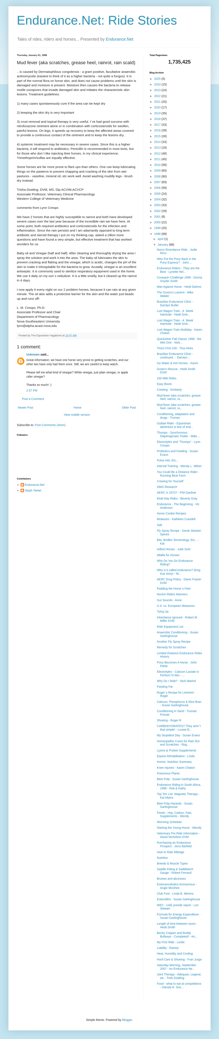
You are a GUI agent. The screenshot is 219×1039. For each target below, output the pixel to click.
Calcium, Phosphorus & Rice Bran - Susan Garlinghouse (179, 703)
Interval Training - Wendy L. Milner (179, 466)
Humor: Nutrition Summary (174, 761)
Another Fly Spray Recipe (174, 641)
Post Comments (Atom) (50, 425)
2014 (158, 142)
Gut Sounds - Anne (169, 600)
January (163, 244)
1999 (158, 228)
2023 (158, 90)
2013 (158, 147)
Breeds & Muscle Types (172, 863)
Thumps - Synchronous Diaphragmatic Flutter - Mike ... (178, 434)
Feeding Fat (165, 686)
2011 (158, 159)
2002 (158, 211)
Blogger (127, 1020)
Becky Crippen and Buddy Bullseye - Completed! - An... (177, 934)
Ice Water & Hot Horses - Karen (177, 363)
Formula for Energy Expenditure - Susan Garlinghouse (178, 916)
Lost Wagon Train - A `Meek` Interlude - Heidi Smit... (175, 312)
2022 (158, 96)
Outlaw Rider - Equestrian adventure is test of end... (175, 425)
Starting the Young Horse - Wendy (179, 827)
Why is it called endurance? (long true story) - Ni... (178, 571)
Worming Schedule (169, 822)
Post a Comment (33, 399)
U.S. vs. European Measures (176, 605)
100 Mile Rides (166, 378)
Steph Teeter (33, 490)
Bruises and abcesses (171, 878)
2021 (158, 101)
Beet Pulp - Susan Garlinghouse (178, 779)
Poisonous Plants (168, 773)
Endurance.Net (119, 39)
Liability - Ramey (168, 948)
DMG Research (167, 487)
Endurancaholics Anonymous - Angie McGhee (177, 886)
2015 (158, 136)
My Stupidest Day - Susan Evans (178, 735)
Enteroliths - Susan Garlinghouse (178, 899)
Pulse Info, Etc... (167, 460)
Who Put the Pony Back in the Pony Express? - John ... (176, 260)
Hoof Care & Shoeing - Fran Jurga (179, 959)
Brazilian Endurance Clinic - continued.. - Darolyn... (175, 355)
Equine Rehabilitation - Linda (176, 756)
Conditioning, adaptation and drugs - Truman (175, 415)
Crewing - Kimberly (169, 389)
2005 (158, 193)
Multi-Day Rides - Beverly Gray (177, 498)
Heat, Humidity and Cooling (175, 953)
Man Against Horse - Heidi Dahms (179, 286)
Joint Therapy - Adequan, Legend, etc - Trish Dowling (179, 976)
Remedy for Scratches (171, 647)
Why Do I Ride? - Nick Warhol (176, 681)
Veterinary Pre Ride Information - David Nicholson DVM (178, 835)
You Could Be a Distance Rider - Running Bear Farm (178, 473)
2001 (158, 216)
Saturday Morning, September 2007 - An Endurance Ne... (176, 966)
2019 (158, 113)
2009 (158, 170)
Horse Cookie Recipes (171, 513)
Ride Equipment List (170, 626)
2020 (158, 107)
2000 (158, 222)
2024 (158, 84)
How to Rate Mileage (170, 852)
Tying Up (162, 611)
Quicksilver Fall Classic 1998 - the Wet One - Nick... (179, 340)
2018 (158, 119)
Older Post (129, 407)
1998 (158, 234)
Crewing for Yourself (170, 481)
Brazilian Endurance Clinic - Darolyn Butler (175, 303)
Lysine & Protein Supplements (176, 750)
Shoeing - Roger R (169, 720)
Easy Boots (164, 384)
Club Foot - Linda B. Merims (175, 893)
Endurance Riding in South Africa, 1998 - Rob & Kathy (179, 786)
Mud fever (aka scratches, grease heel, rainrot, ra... (179, 397)
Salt (159, 525)
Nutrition (162, 857)
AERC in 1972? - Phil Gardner (176, 492)
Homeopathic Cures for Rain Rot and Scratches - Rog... (178, 742)
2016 (158, 130)
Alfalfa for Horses (168, 555)
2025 (158, 78)
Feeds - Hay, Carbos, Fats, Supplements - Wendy (174, 814)
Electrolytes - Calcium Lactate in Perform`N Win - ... (178, 673)
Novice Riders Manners (172, 594)
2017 (158, 124)
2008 (158, 176)
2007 (158, 182)
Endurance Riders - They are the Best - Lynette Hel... (178, 269)
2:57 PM (31, 390)
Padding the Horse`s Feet (174, 588)
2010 (158, 165)
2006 (158, 187)
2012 (158, 153)
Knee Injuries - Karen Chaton (176, 767)
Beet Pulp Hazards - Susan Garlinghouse (174, 805)
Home (77, 407)
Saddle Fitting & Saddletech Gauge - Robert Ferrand (175, 870)
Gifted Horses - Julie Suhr (174, 549)
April (161, 239)
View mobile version (77, 414)
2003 (158, 205)
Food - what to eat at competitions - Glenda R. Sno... (179, 985)
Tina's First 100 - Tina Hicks (175, 348)
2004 (158, 199)
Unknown (33, 354)
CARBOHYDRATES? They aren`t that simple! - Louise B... (179, 727)
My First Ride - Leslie (170, 942)
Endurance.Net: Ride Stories (97, 20)
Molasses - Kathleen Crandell (176, 519)
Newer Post (25, 407)
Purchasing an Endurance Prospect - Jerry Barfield (174, 844)
